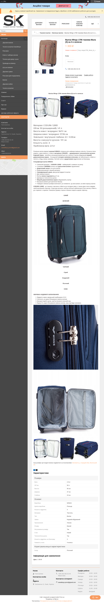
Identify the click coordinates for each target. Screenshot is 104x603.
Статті (3, 101)
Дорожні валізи (8, 43)
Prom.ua (62, 597)
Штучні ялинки (8, 67)
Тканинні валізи (45, 33)
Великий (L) (76, 463)
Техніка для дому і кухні (10, 59)
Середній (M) (85, 463)
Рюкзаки (6, 51)
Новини (3, 92)
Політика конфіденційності (64, 601)
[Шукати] (25, 31)
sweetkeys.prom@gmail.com (10, 148)
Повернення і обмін (8, 96)
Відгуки (3, 109)
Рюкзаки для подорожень (11, 76)
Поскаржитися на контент (47, 601)
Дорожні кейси (8, 84)
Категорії (4, 38)
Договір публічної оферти (10, 113)
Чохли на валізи (8, 88)
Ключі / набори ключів (10, 55)
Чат (95, 597)
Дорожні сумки (8, 72)
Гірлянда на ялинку (9, 63)
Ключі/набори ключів (79, 23)
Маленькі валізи (57, 33)
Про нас (4, 105)
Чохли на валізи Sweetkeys (12, 47)
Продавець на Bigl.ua (52, 599)
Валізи (5, 80)
